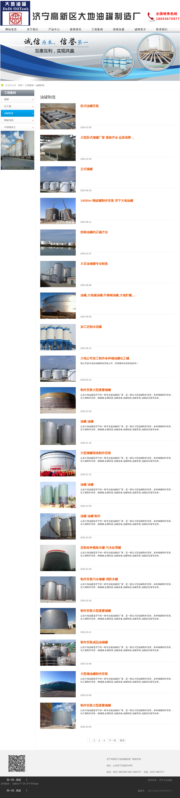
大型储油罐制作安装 (94, 674)
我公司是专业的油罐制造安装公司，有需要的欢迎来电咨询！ (109, 363)
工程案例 (97, 29)
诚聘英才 (140, 29)
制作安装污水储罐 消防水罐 (99, 579)
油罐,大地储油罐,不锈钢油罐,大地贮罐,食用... (109, 295)
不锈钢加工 (10, 127)
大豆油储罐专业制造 (94, 263)
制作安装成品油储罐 (94, 642)
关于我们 (32, 29)
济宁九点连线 (165, 780)
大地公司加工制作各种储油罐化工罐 (104, 358)
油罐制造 (40, 85)
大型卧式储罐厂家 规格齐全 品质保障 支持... (109, 137)
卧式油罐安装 (89, 106)
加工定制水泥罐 (91, 327)
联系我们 (162, 29)
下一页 (112, 740)
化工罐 (7, 106)
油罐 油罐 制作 (90, 516)
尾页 (122, 740)
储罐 (6, 99)
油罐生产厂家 (18, 783)
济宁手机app (32, 783)
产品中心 (54, 29)
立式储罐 (86, 169)
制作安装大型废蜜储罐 (95, 390)
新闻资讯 (75, 29)
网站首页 (11, 29)
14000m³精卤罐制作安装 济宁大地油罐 (106, 200)
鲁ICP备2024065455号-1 (160, 791)
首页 (20, 85)
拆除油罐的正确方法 (94, 232)
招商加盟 (119, 29)
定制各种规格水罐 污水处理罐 (100, 547)
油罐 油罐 (86, 421)
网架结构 (8, 120)
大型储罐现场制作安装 (95, 453)
